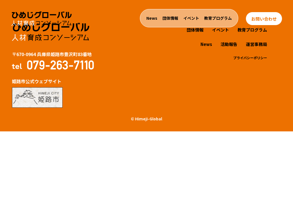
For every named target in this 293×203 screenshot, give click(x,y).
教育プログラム (218, 18)
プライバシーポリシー (250, 57)
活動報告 (229, 44)
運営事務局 (256, 44)
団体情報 (170, 18)
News (151, 18)
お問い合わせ (264, 19)
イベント (191, 18)
